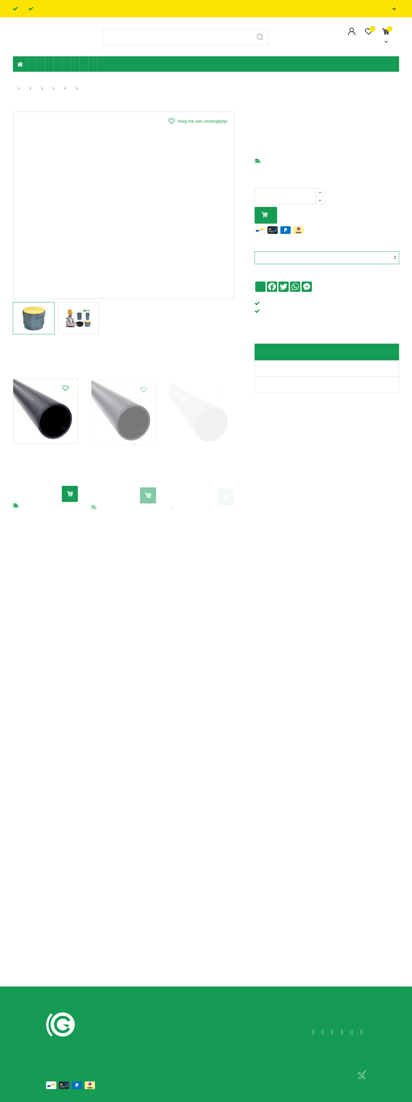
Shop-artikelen (84, 64)
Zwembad (93, 64)
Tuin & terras (49, 64)
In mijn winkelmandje (264, 215)
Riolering (40, 64)
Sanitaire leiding (58, 64)
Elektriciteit (75, 64)
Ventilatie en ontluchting (66, 64)
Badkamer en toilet (101, 64)
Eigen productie (32, 64)
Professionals (395, 8)
